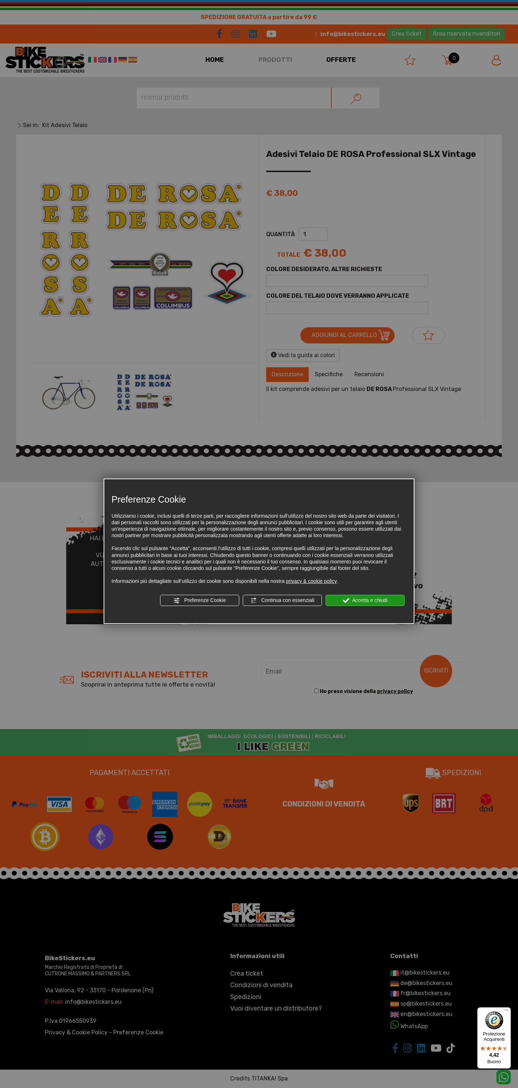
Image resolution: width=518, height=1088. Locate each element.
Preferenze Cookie (199, 600)
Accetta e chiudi (365, 600)
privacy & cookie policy (311, 581)
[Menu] (506, 1011)
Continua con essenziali (282, 600)
